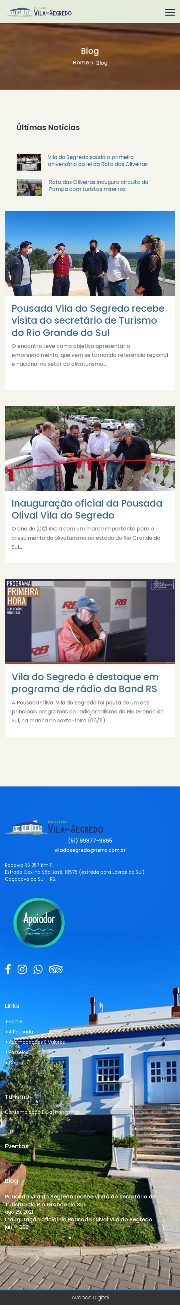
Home (81, 62)
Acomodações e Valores (35, 1042)
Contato (16, 1062)
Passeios (16, 1052)
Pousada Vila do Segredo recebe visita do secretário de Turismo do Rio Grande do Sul (80, 1200)
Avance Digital (90, 1297)
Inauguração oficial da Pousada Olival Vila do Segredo (78, 1219)
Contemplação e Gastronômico (42, 1112)
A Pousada (19, 1031)
